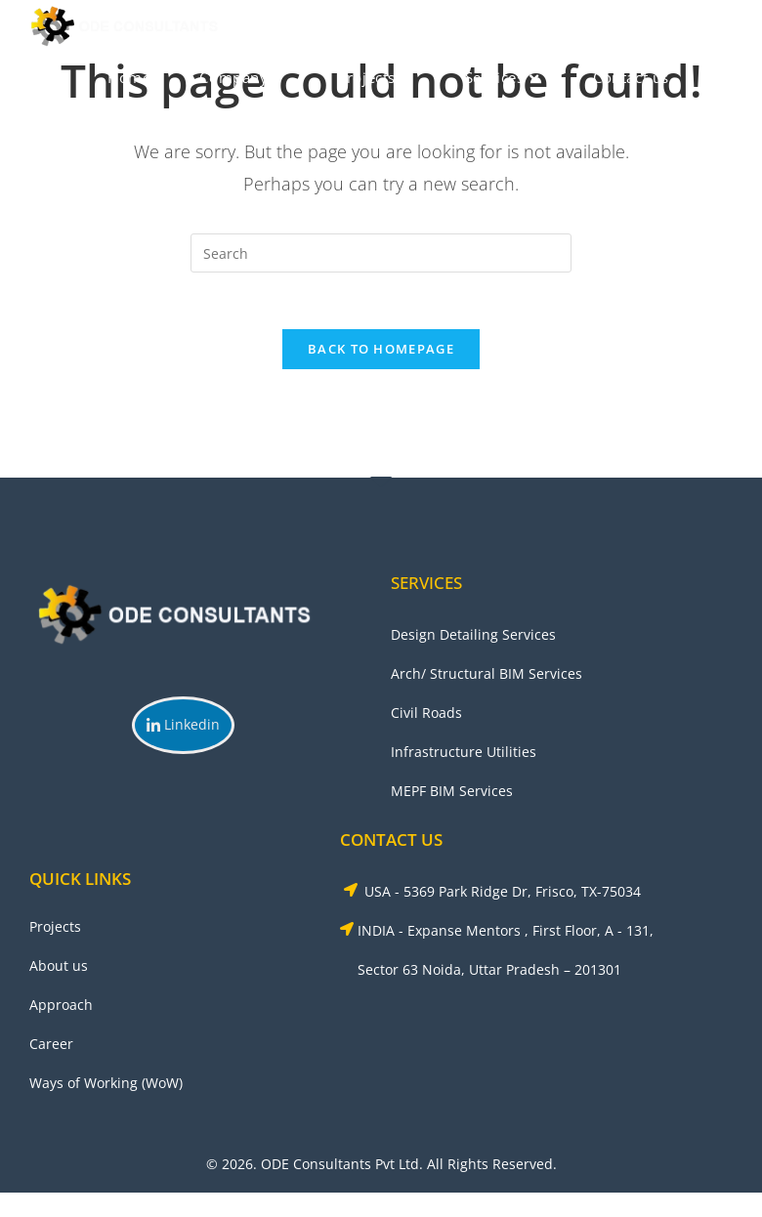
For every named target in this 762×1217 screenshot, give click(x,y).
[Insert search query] (381, 253)
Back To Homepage (381, 351)
